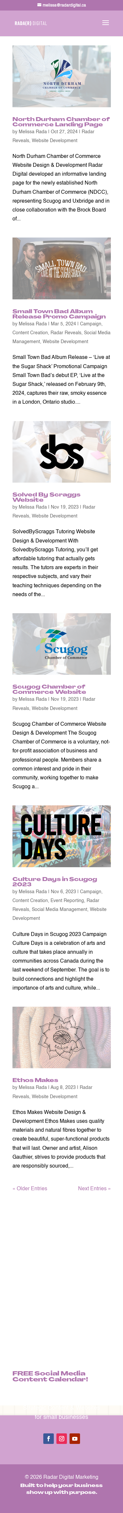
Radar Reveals (66, 333)
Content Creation (30, 333)
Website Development (54, 141)
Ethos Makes (35, 1080)
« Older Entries (29, 1189)
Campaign (90, 324)
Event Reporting (67, 900)
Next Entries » (94, 1189)
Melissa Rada (33, 132)
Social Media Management (59, 909)
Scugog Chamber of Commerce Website (49, 690)
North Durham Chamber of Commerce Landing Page (61, 122)
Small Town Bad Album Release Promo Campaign (59, 314)
